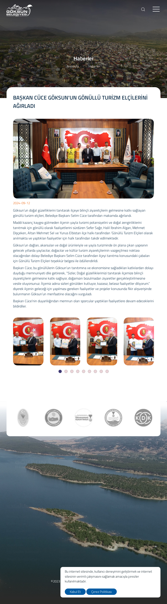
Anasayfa (73, 66)
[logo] (20, 10)
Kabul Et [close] (75, 591)
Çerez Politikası (101, 591)
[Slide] (60, 371)
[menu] (156, 9)
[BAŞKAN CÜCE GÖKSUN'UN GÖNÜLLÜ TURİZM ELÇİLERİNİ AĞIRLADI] (28, 341)
